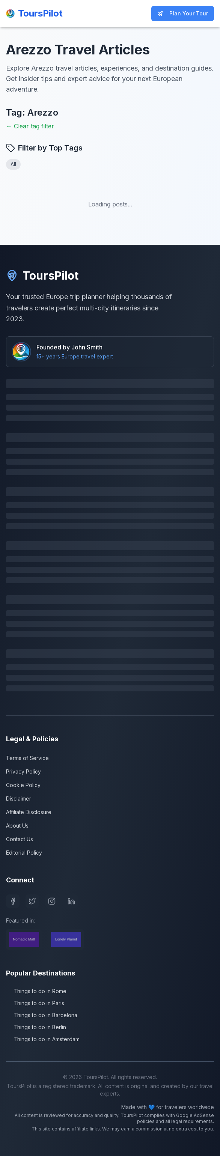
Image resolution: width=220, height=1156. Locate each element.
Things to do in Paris (35, 1003)
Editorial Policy (24, 852)
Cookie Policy (23, 785)
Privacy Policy (23, 771)
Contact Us (19, 839)
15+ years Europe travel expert (74, 356)
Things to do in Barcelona (41, 1015)
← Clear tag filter (30, 126)
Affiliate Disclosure (28, 812)
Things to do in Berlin (36, 1027)
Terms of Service (27, 758)
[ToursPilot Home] (34, 14)
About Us (17, 825)
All (13, 164)
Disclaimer (18, 798)
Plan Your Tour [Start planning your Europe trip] (182, 13)
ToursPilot (42, 275)
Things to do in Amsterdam (43, 1039)
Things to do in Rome (36, 991)
